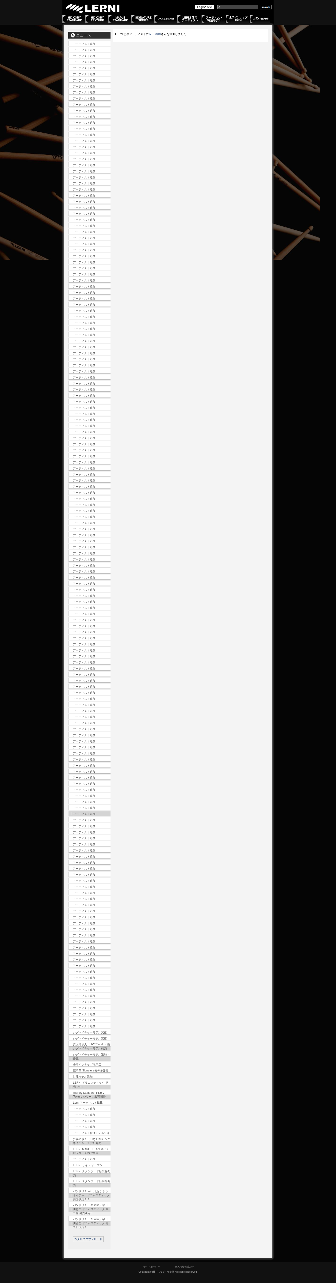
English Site (204, 7)
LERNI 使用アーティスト (190, 19)
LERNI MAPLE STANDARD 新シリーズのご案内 (90, 1151)
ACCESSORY (166, 18)
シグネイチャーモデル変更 (90, 1032)
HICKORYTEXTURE (97, 19)
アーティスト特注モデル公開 (91, 1133)
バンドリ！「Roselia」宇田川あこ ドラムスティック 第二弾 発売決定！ (90, 1209)
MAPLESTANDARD (120, 19)
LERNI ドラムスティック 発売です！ (90, 1084)
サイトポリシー (151, 1266)
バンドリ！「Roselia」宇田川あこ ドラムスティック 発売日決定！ (90, 1223)
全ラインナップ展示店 (238, 18)
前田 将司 (155, 34)
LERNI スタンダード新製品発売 (91, 1173)
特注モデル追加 (83, 1076)
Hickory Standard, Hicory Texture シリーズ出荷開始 (89, 1094)
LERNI (93, 8)
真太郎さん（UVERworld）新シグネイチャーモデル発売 (91, 1046)
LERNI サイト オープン (88, 1165)
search (266, 7)
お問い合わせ (260, 18)
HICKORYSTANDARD (74, 19)
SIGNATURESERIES (143, 19)
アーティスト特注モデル (214, 19)
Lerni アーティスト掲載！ (89, 1102)
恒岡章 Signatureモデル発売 (90, 1070)
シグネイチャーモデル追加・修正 (91, 1056)
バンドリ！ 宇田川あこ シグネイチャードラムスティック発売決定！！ (91, 1195)
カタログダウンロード (88, 1239)
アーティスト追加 (84, 44)
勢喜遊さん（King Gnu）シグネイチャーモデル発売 (91, 1141)
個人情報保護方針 (184, 1266)
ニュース (83, 35)
